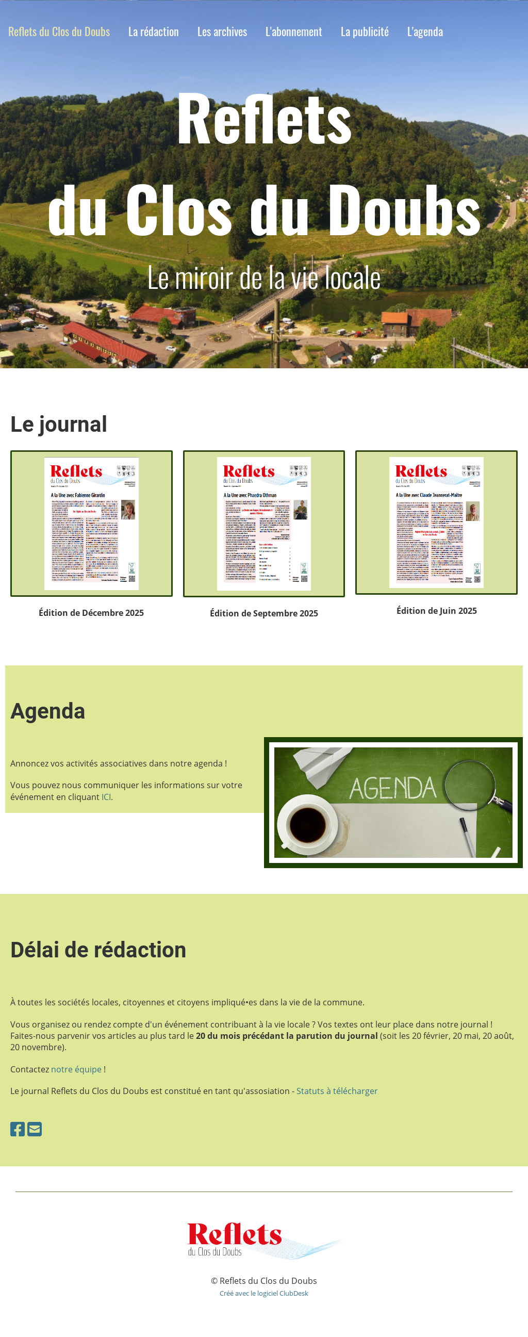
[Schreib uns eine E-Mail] (34, 1129)
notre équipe (76, 1069)
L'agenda (425, 31)
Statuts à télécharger (337, 1091)
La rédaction (153, 31)
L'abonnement (294, 31)
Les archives (222, 31)
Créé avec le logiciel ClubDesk (264, 1293)
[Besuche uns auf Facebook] (17, 1129)
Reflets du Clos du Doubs (59, 31)
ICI (106, 797)
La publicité (365, 31)
